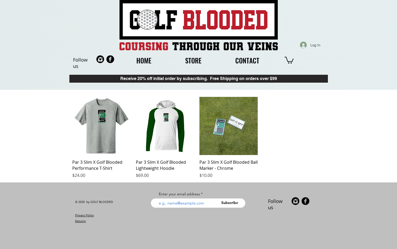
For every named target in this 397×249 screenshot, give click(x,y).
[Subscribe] (231, 203)
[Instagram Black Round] (100, 59)
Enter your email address (179, 194)
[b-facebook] (110, 59)
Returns (80, 221)
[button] (289, 60)
